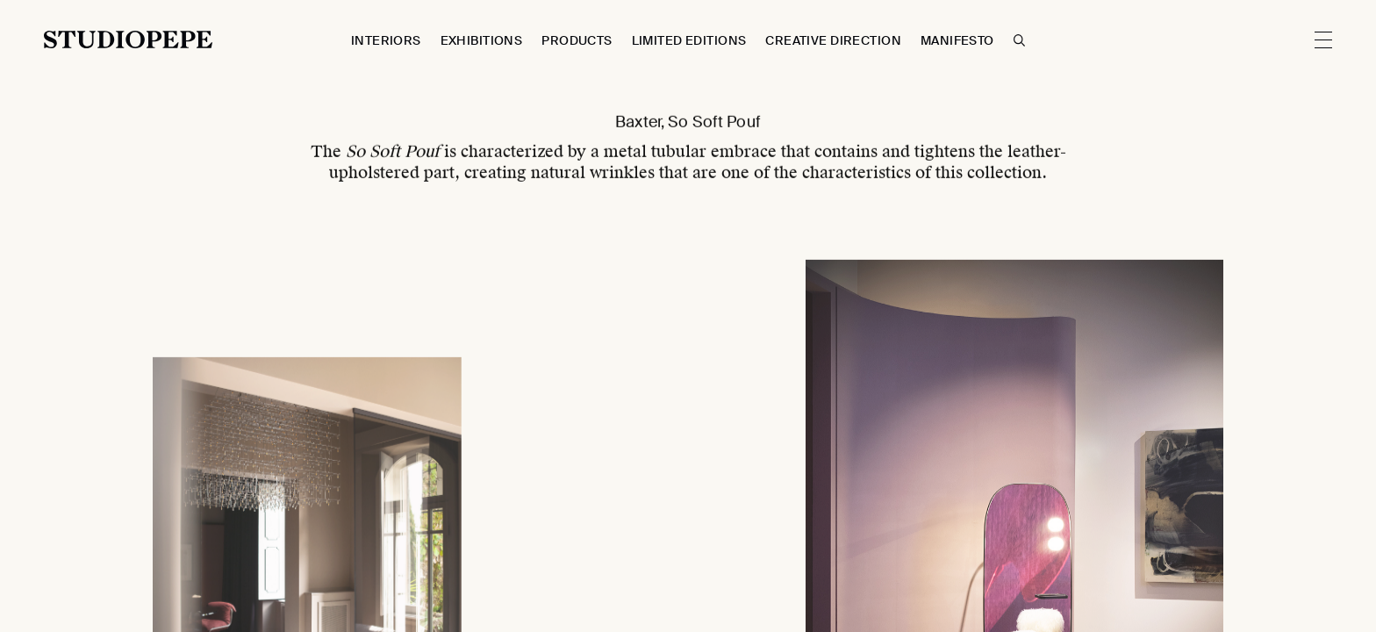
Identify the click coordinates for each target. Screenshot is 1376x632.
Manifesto (957, 40)
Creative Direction (833, 40)
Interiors (386, 40)
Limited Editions (689, 40)
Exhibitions (482, 40)
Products (576, 40)
